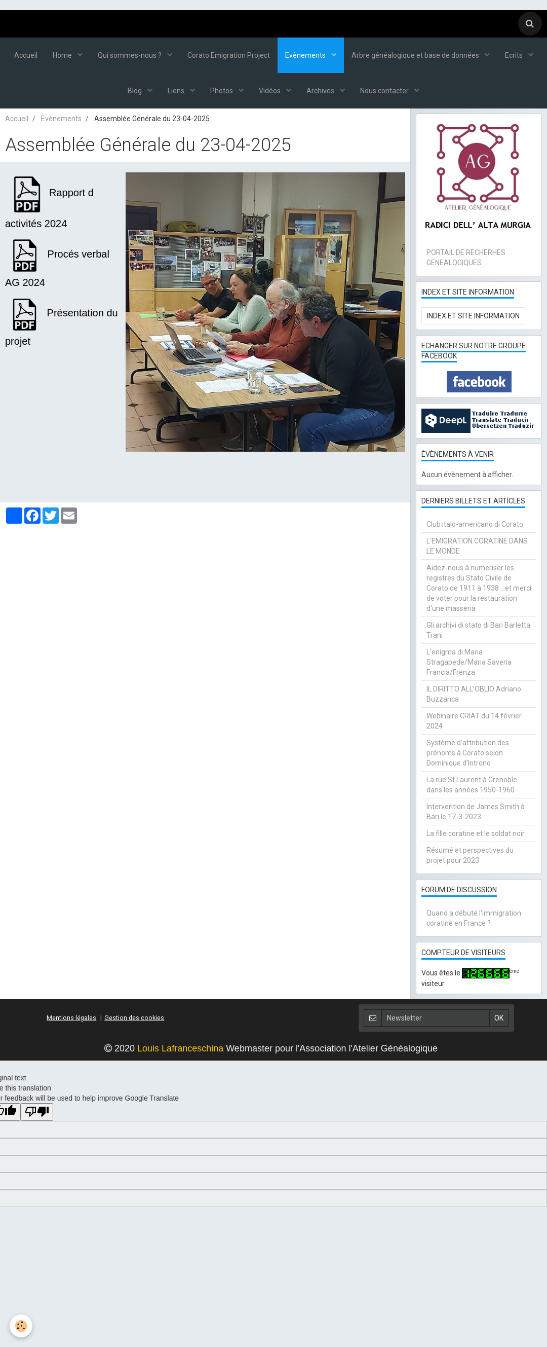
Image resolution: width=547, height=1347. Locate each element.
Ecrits (514, 55)
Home (63, 55)
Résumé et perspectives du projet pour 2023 (470, 855)
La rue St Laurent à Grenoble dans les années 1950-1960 (471, 785)
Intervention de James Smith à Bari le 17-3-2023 (475, 812)
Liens (177, 91)
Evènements (306, 55)
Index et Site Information (473, 316)
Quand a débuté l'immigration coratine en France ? (473, 918)
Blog (135, 91)
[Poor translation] (37, 1112)
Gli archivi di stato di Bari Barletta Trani (478, 630)
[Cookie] (21, 1326)
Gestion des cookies (134, 1018)
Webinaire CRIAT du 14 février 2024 (474, 721)
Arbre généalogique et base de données (416, 55)
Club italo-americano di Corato (474, 524)
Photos (222, 91)
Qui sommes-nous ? (130, 55)
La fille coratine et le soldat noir (475, 833)
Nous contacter (385, 91)
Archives (321, 91)
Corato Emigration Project (228, 55)
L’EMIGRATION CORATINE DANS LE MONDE (477, 546)
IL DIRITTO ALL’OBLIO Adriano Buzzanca (473, 694)
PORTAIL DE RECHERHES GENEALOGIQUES (465, 257)
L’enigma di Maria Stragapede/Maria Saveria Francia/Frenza (469, 662)
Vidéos (270, 91)
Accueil (25, 55)
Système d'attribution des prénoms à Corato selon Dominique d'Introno (467, 753)
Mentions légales (71, 1018)
